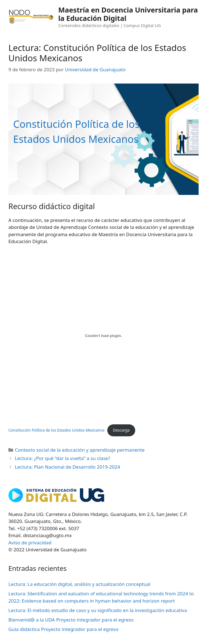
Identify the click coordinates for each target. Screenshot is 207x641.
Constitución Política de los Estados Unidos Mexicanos (56, 430)
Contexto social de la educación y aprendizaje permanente (79, 450)
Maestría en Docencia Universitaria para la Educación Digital (128, 14)
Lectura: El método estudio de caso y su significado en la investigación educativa (97, 610)
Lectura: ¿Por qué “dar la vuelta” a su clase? (62, 458)
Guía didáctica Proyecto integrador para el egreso (63, 629)
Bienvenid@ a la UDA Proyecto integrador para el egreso (71, 619)
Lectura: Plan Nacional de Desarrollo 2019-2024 (67, 467)
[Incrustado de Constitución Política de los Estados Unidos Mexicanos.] (103, 335)
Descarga (121, 430)
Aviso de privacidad (29, 542)
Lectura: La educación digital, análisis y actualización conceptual (79, 584)
